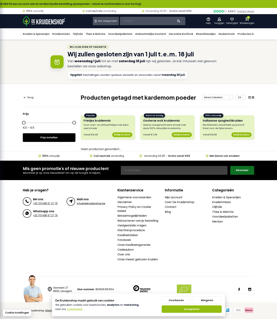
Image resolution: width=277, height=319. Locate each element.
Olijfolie (78, 34)
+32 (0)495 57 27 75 (45, 203)
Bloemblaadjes (206, 34)
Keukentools (227, 34)
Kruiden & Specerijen (36, 34)
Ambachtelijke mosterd (150, 34)
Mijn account (173, 197)
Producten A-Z (247, 34)
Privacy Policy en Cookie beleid (134, 209)
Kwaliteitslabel (127, 235)
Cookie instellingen (17, 312)
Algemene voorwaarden (134, 197)
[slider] (23, 122)
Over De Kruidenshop (179, 202)
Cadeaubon (125, 250)
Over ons (123, 254)
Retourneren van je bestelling (137, 221)
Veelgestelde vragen (131, 225)
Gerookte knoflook (181, 34)
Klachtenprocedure (131, 230)
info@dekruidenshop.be (91, 203)
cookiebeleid (74, 309)
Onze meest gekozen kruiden (137, 259)
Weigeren (207, 300)
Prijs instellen (49, 137)
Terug (29, 97)
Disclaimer (124, 202)
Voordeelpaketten (120, 34)
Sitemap (50, 310)
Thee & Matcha (95, 34)
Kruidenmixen (61, 34)
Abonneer (242, 170)
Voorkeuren (176, 300)
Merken (217, 222)
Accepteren (191, 309)
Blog (168, 212)
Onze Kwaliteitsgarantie (134, 245)
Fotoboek (124, 240)
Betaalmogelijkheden (132, 216)
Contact (170, 207)
